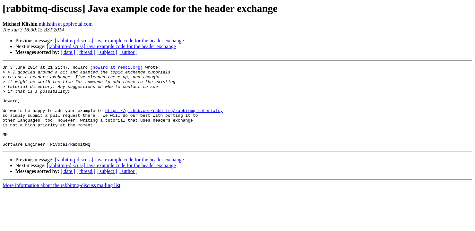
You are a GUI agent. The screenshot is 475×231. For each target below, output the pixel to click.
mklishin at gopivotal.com (66, 24)
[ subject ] (107, 52)
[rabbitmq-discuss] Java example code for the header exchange (119, 40)
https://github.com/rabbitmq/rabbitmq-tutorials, (164, 120)
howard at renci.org (116, 68)
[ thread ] (85, 52)
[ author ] (128, 52)
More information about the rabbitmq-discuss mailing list (61, 201)
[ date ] (68, 52)
